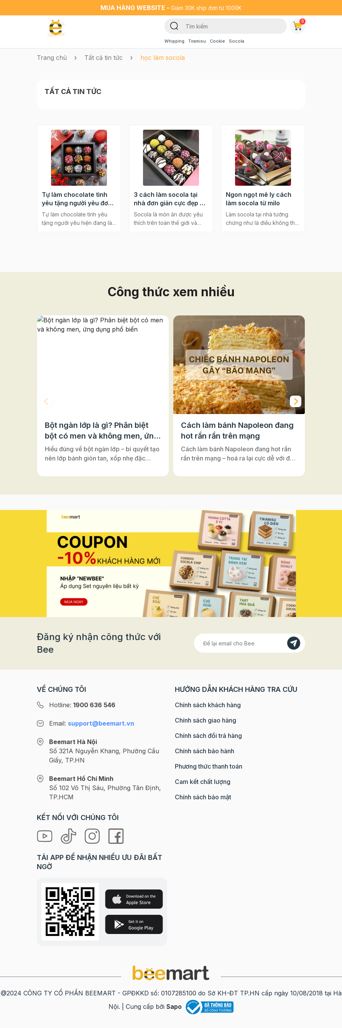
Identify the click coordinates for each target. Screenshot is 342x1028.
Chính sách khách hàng (208, 705)
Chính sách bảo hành (204, 751)
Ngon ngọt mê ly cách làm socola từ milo (258, 199)
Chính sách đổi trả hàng (208, 735)
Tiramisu (197, 41)
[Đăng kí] (294, 643)
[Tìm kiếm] (174, 25)
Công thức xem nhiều (171, 291)
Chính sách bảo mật (203, 797)
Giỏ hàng (299, 24)
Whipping (174, 41)
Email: (91, 723)
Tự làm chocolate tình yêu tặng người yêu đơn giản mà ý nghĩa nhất (77, 199)
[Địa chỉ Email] (249, 643)
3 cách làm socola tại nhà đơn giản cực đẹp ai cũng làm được (169, 199)
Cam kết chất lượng (202, 781)
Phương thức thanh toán (208, 766)
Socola (236, 41)
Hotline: (82, 705)
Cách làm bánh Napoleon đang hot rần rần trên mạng (237, 431)
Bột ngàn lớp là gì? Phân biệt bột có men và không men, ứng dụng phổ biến (102, 431)
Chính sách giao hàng (205, 720)
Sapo (174, 1006)
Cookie (217, 41)
